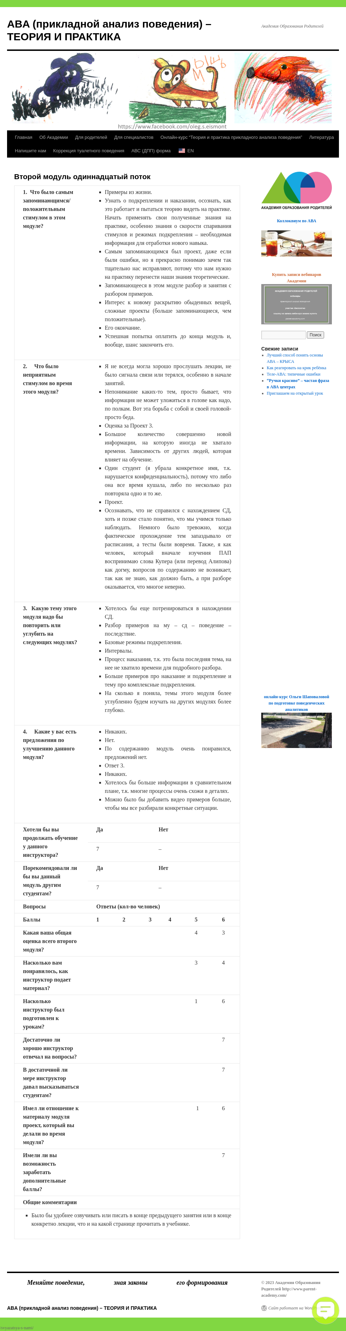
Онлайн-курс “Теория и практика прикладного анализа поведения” (231, 137)
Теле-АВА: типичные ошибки (294, 374)
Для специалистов (134, 137)
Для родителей (91, 137)
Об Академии (53, 137)
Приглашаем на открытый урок (295, 393)
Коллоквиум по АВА (296, 220)
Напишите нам (30, 150)
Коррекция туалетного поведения (89, 150)
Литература (321, 137)
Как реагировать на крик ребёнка (296, 367)
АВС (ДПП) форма (151, 150)
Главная (23, 137)
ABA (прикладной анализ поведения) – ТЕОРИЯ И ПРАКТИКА (82, 1308)
